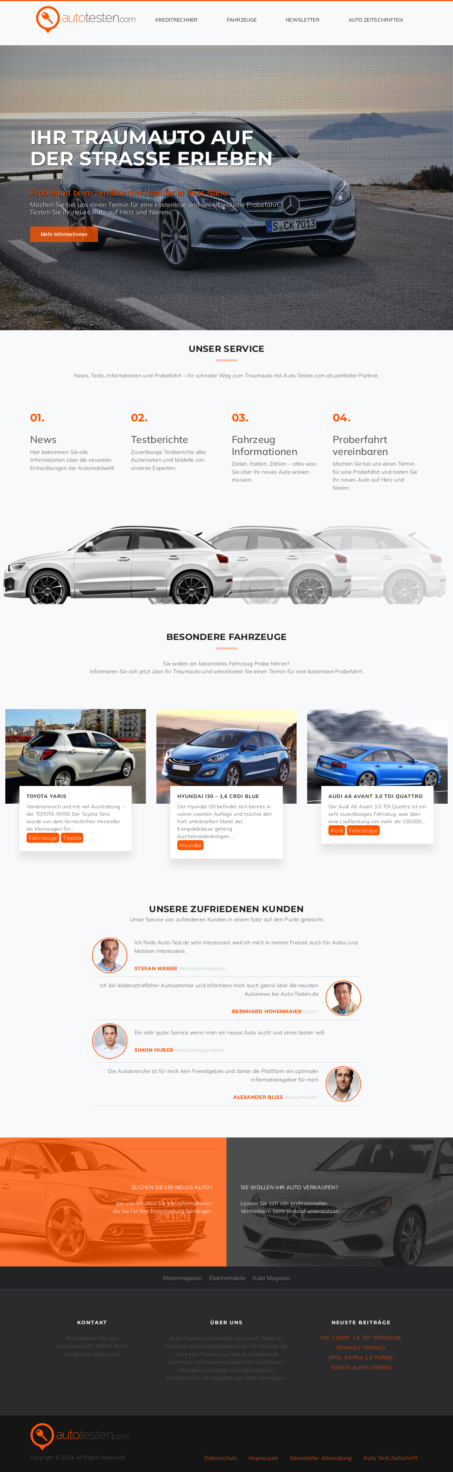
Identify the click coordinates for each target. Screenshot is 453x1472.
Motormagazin (182, 1277)
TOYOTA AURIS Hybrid (361, 1367)
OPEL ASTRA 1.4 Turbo (361, 1357)
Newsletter (303, 20)
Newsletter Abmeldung (321, 1457)
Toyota (72, 837)
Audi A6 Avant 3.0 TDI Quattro (375, 796)
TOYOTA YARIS (47, 796)
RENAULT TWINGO (361, 1347)
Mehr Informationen (64, 234)
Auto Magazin (271, 1277)
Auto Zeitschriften (376, 20)
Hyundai (190, 845)
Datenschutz (220, 1457)
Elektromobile (227, 1277)
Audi (337, 830)
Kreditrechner (176, 20)
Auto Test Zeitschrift (390, 1457)
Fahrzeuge (242, 20)
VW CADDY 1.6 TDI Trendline (361, 1338)
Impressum (264, 1457)
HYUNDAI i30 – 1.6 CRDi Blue (218, 796)
